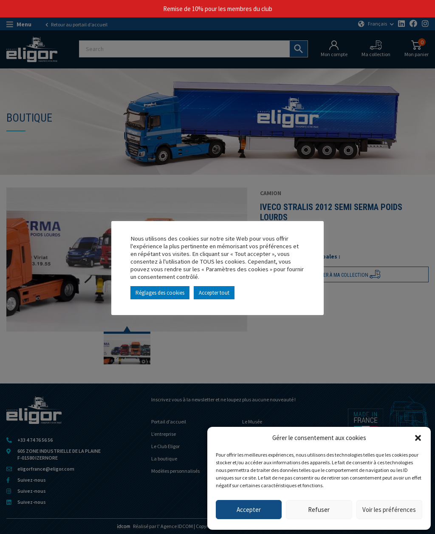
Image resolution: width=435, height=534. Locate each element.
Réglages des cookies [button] (160, 292)
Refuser (319, 510)
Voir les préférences (389, 510)
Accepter (249, 510)
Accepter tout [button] (214, 292)
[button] (418, 438)
